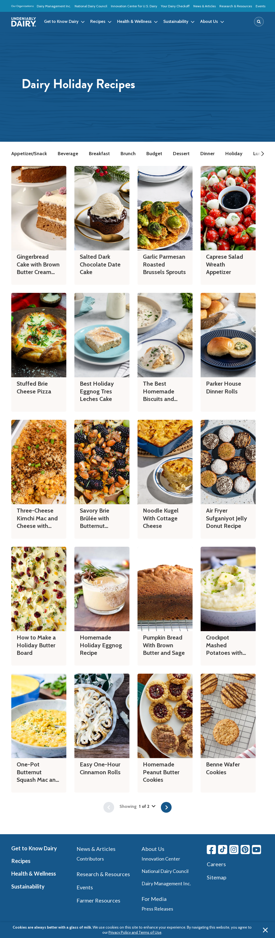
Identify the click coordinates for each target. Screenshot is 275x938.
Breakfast (99, 154)
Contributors (90, 859)
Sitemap (216, 877)
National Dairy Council (91, 6)
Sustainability (28, 886)
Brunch (128, 154)
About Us (153, 848)
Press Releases (157, 909)
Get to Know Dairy (34, 848)
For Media (154, 899)
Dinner (207, 154)
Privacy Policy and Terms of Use (134, 932)
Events (260, 6)
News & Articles (204, 6)
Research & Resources (235, 6)
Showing (137, 806)
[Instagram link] (233, 849)
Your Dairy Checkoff (175, 6)
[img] (23, 22)
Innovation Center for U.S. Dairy (134, 6)
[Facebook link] (211, 849)
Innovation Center (161, 859)
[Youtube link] (256, 849)
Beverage (68, 154)
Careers (216, 864)
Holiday (234, 154)
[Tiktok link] (222, 849)
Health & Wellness (33, 873)
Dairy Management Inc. (54, 6)
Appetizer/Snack (29, 154)
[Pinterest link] (245, 849)
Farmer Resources (98, 900)
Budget (154, 154)
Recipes (20, 861)
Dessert (181, 154)
